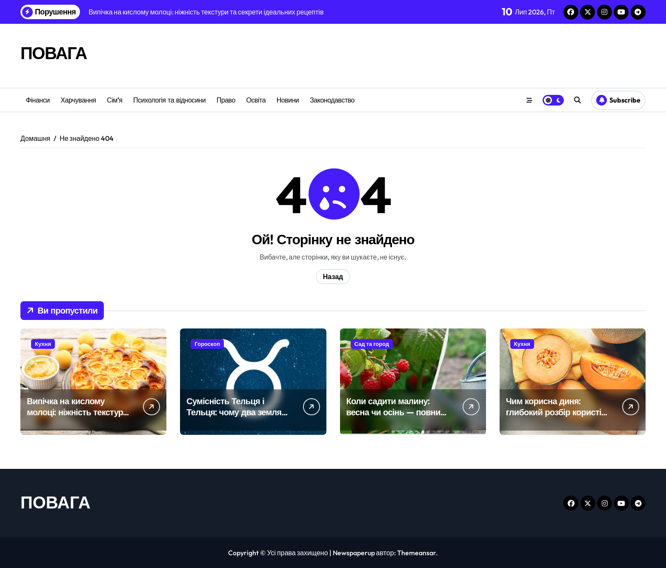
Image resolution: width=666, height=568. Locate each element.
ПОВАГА (53, 52)
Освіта (256, 100)
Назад (333, 276)
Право (226, 100)
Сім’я (114, 100)
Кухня (43, 343)
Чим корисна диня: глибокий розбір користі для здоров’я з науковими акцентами (558, 418)
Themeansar (416, 552)
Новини (288, 100)
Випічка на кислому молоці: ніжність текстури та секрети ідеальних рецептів (77, 418)
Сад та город (371, 343)
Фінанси (38, 100)
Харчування (78, 100)
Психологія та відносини (169, 100)
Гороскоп (207, 343)
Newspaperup (354, 552)
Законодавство (332, 100)
